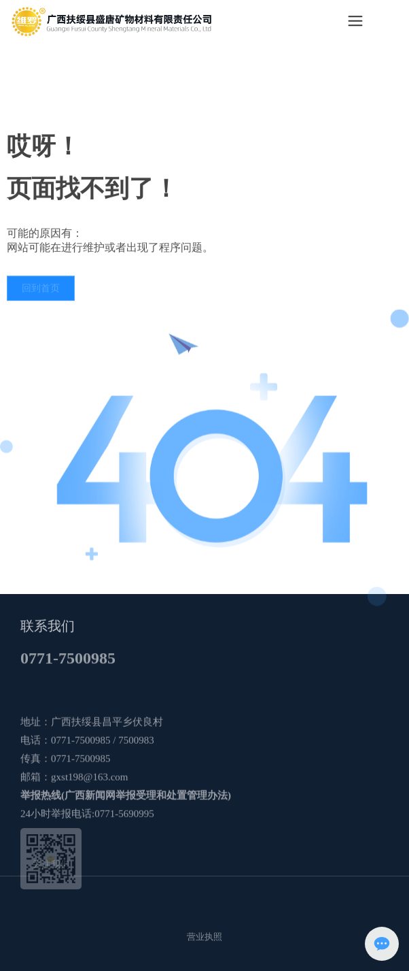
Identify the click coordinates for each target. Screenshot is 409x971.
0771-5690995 (124, 862)
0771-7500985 (67, 665)
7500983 (135, 788)
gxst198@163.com (89, 825)
